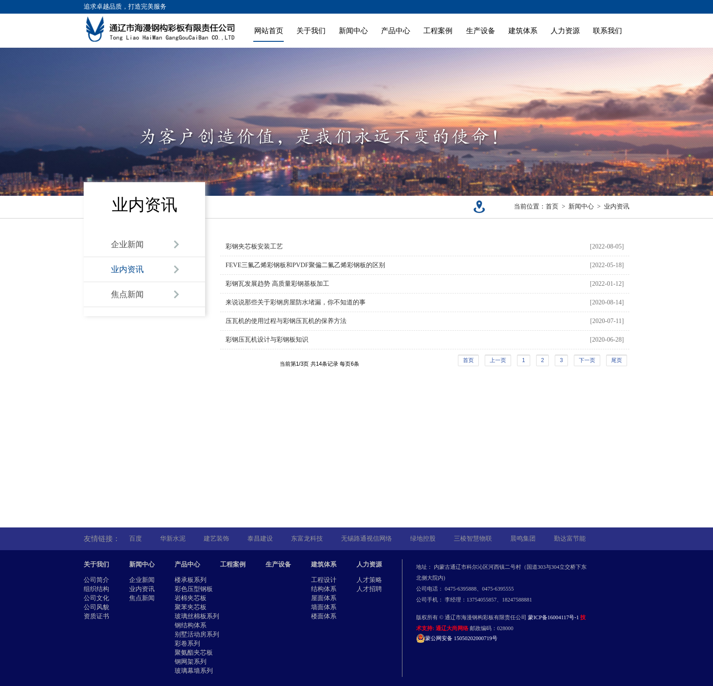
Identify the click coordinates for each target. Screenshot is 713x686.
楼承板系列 (190, 580)
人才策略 (369, 580)
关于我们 (311, 31)
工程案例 (437, 31)
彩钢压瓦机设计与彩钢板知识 (267, 339)
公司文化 (96, 598)
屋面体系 (323, 598)
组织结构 (96, 589)
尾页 (616, 360)
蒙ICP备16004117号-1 (553, 617)
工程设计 (323, 580)
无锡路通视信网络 (366, 538)
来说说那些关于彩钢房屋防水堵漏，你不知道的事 (296, 302)
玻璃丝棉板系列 (197, 616)
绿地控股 (423, 538)
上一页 (498, 360)
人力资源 (565, 31)
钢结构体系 (190, 625)
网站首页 (268, 31)
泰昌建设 (260, 538)
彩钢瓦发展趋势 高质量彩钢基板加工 (277, 283)
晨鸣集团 (523, 538)
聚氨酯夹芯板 (194, 652)
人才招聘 (369, 589)
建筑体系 (522, 31)
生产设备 (480, 31)
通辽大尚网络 (452, 628)
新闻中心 (353, 31)
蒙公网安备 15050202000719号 (456, 638)
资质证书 (96, 616)
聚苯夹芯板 (190, 607)
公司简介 (96, 580)
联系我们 (607, 31)
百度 (135, 538)
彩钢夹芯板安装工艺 (254, 246)
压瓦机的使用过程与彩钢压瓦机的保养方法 (286, 321)
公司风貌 (96, 607)
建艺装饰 (216, 538)
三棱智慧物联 (473, 538)
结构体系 (323, 589)
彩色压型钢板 (194, 589)
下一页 (587, 360)
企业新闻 (142, 580)
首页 (552, 206)
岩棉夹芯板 (190, 598)
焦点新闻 (142, 598)
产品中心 (395, 31)
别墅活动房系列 (197, 634)
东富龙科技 (307, 538)
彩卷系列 (187, 643)
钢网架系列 (190, 661)
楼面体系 (323, 616)
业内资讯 (616, 206)
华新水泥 (173, 538)
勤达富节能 (570, 538)
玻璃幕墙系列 (194, 670)
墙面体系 (323, 607)
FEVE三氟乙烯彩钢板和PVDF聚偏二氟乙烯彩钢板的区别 (305, 265)
